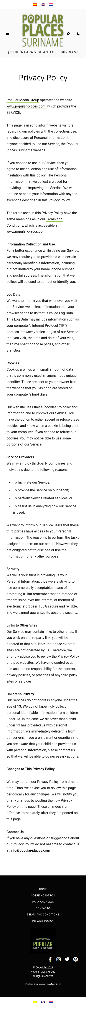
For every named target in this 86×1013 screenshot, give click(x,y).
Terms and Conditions (43, 914)
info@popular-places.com (30, 850)
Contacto (43, 908)
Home (43, 889)
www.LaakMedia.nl (50, 984)
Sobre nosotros (43, 895)
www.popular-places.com (26, 106)
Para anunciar (43, 901)
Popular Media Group (23, 100)
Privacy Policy (43, 920)
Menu (7, 33)
